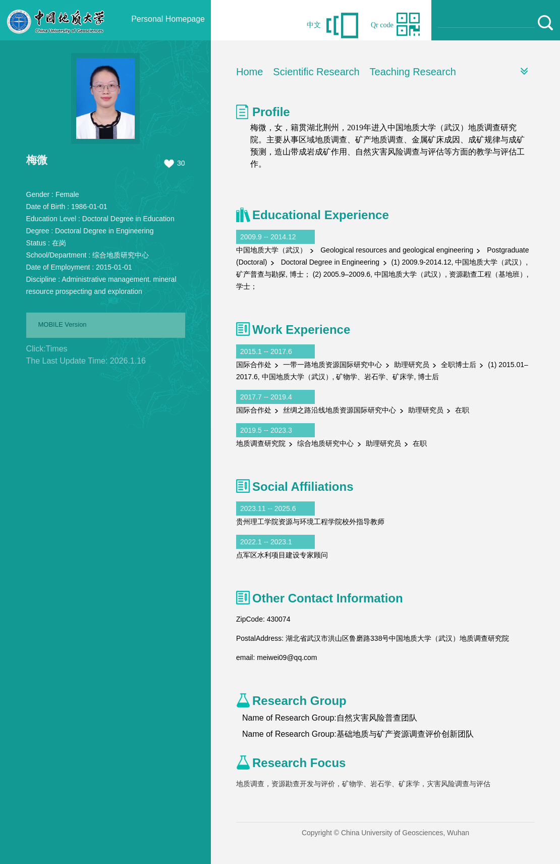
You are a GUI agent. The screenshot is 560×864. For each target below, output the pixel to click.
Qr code (382, 25)
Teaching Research (413, 71)
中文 (314, 25)
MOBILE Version (62, 324)
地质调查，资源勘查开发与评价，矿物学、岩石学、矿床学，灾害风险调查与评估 (363, 784)
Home (249, 71)
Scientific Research (316, 71)
